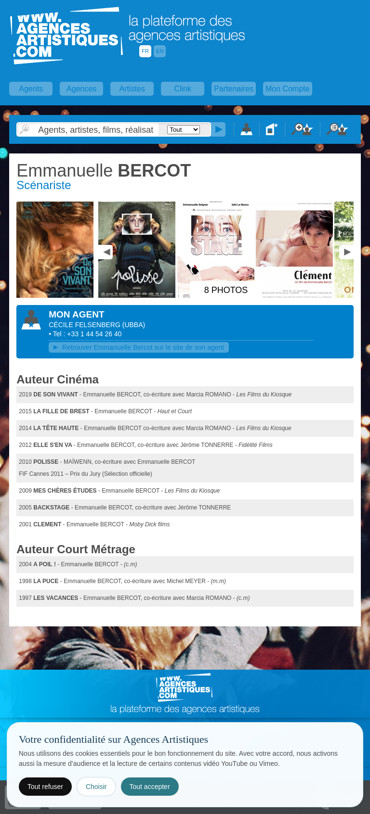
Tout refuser (45, 786)
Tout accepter (150, 786)
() (133, 325)
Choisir (96, 786)
